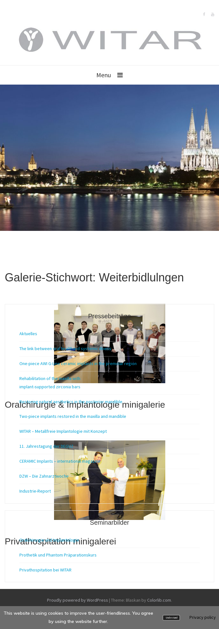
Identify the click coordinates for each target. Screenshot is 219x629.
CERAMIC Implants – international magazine (59, 461)
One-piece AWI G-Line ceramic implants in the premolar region (78, 363)
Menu (103, 75)
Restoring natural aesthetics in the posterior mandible (70, 401)
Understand (171, 617)
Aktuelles (28, 333)
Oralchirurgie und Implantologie (49, 540)
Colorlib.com (159, 600)
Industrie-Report (35, 491)
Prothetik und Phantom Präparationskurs (58, 555)
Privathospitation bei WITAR (45, 570)
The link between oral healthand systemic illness (65, 348)
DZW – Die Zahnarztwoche (44, 476)
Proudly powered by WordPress (77, 600)
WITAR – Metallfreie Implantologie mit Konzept (63, 431)
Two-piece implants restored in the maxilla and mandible (72, 416)
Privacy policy (202, 617)
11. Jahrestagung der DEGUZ (46, 446)
